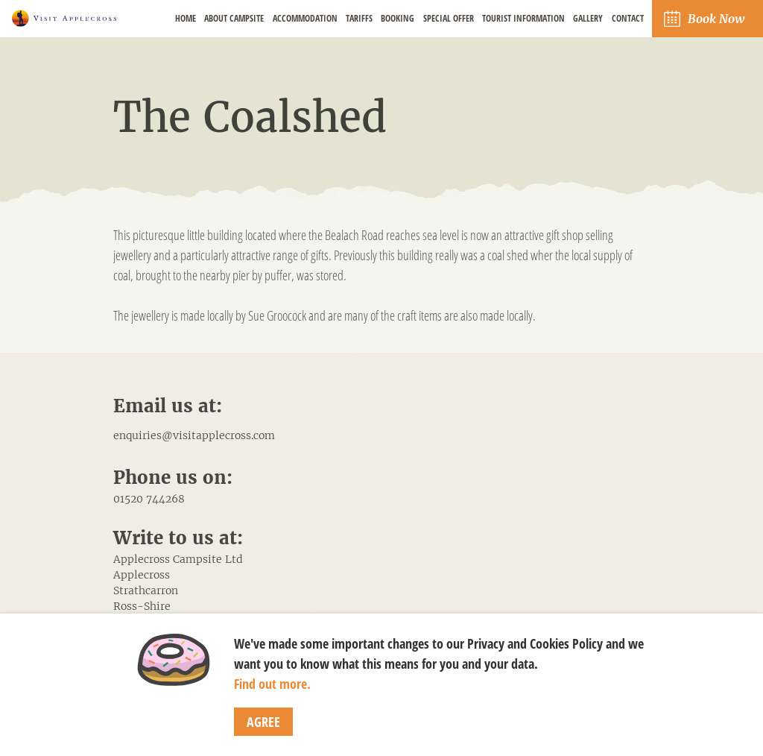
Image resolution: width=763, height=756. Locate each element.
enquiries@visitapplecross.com (194, 435)
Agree (263, 722)
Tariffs (359, 18)
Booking (397, 18)
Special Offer (448, 18)
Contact (628, 18)
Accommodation (305, 18)
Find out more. (272, 684)
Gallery (588, 18)
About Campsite (234, 18)
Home (185, 18)
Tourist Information (523, 18)
